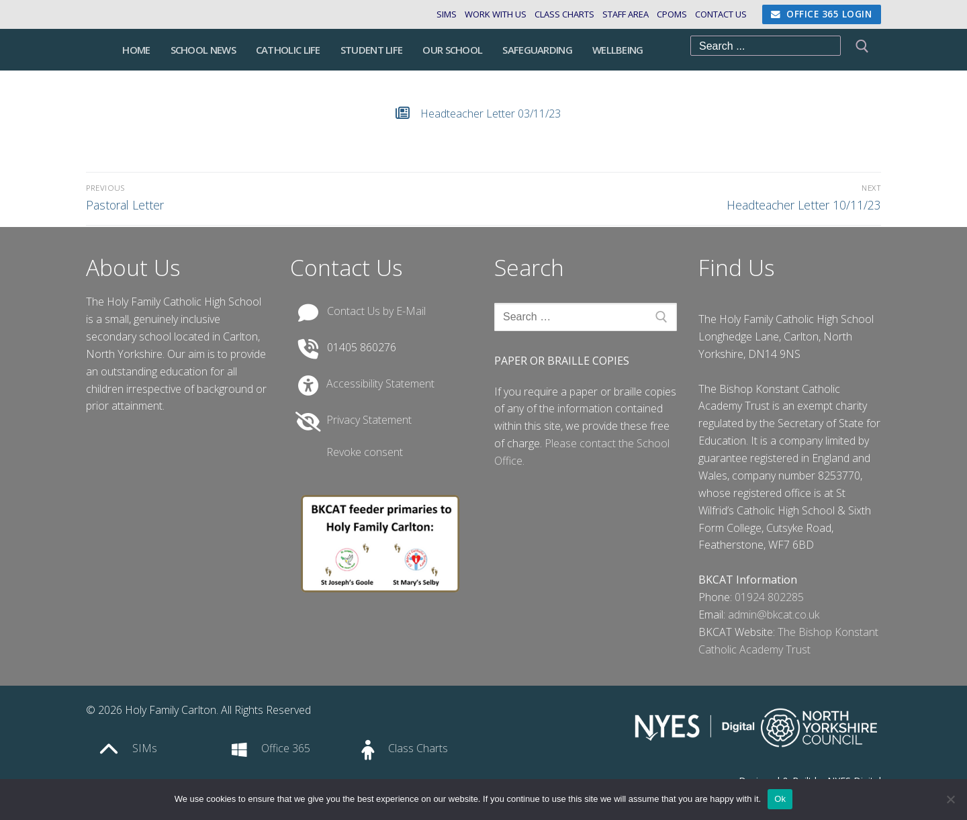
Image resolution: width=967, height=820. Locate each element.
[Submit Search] (861, 50)
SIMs (446, 14)
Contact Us (717, 14)
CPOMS (668, 14)
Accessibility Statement (380, 383)
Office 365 (285, 748)
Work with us (495, 14)
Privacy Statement (369, 419)
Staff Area (621, 14)
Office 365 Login (821, 13)
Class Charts (560, 14)
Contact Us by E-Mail (376, 311)
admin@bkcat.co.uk (773, 614)
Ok (780, 799)
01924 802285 (769, 597)
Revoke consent (364, 452)
